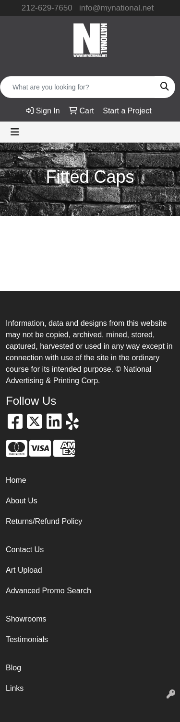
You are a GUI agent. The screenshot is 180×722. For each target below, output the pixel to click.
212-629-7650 (47, 7)
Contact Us (25, 549)
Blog (13, 668)
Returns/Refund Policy (44, 521)
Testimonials (27, 639)
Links (15, 688)
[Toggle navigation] (15, 132)
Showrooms (26, 619)
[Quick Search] (77, 87)
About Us (21, 501)
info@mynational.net (116, 7)
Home (16, 480)
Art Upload (24, 570)
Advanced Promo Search (48, 591)
